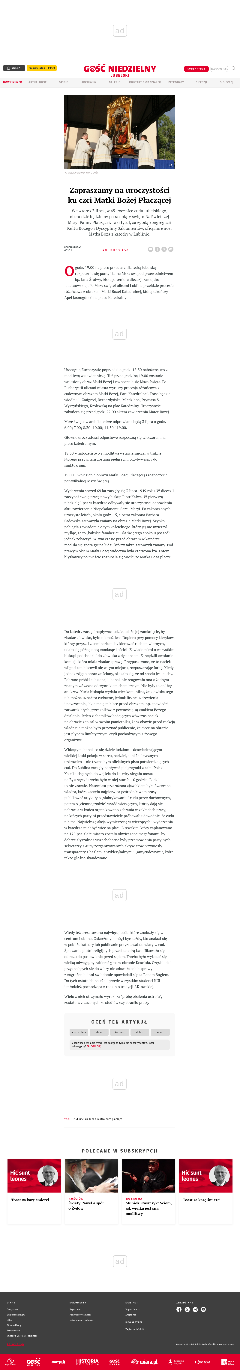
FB (158, 248)
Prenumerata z (42, 68)
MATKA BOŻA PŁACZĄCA (109, 1119)
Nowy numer (12, 82)
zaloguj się (219, 68)
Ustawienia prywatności (82, 1319)
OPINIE (63, 82)
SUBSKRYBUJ (196, 68)
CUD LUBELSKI (81, 1119)
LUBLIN (92, 1119)
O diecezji (227, 82)
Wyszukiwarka (233, 68)
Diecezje (202, 82)
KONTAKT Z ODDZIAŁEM (145, 82)
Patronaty (176, 82)
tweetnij (164, 248)
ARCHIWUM (89, 82)
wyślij (171, 248)
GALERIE (114, 82)
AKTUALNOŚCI (38, 82)
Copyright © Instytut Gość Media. (192, 1344)
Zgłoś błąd (15, 1344)
